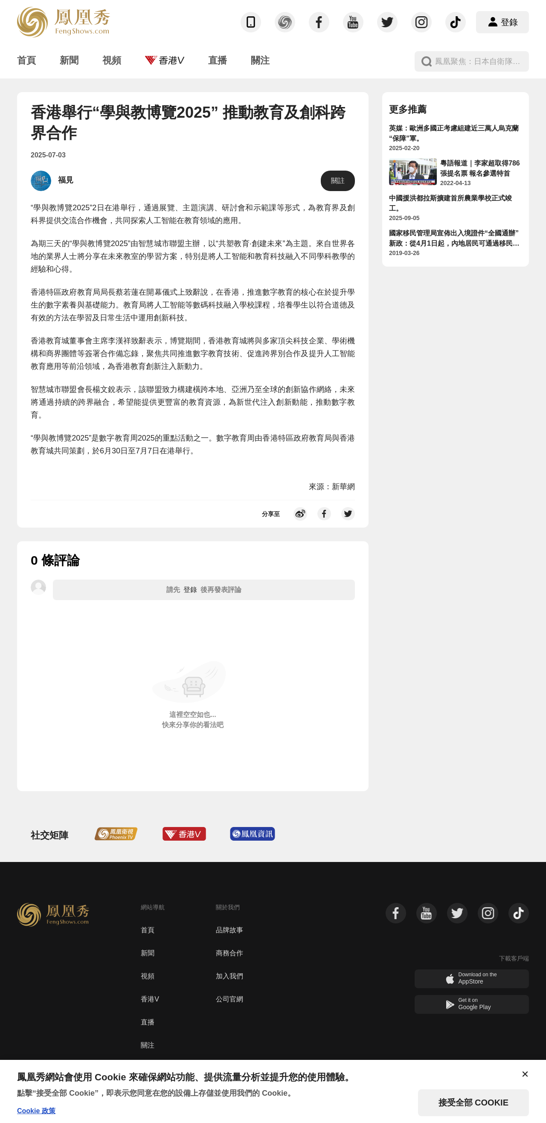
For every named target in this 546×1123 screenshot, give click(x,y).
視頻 (147, 976)
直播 (147, 1022)
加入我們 (229, 976)
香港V (150, 999)
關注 (147, 1045)
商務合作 (229, 953)
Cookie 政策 (36, 1110)
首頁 (147, 930)
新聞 (147, 953)
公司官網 (229, 999)
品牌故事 (229, 930)
